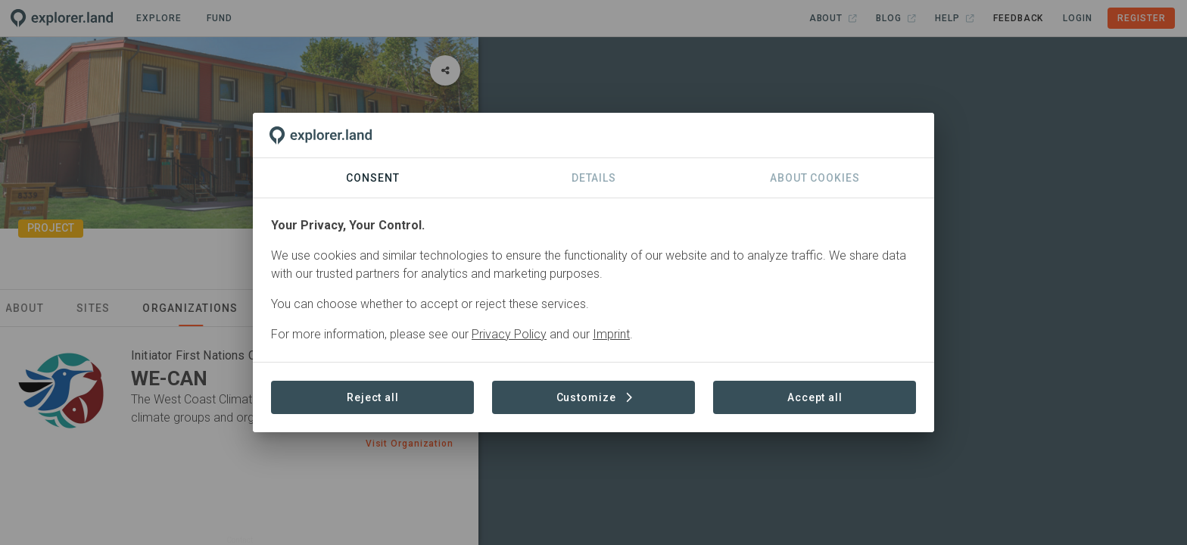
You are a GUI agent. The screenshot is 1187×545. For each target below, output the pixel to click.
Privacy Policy (509, 334)
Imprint (611, 334)
